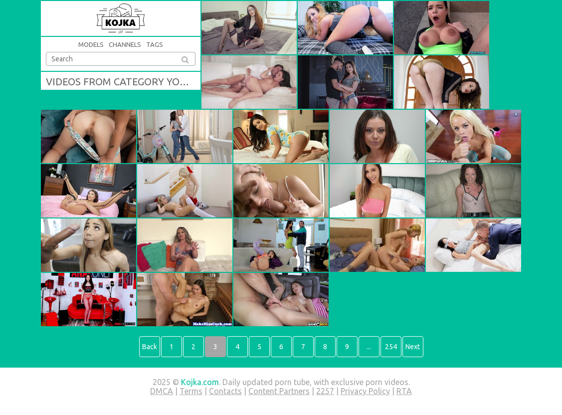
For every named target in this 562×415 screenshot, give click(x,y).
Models (91, 44)
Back (149, 347)
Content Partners (279, 391)
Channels (125, 44)
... (369, 347)
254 (391, 347)
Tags (154, 44)
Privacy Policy (365, 391)
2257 (325, 391)
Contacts (225, 391)
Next (412, 347)
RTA (404, 391)
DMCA (161, 391)
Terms (191, 391)
